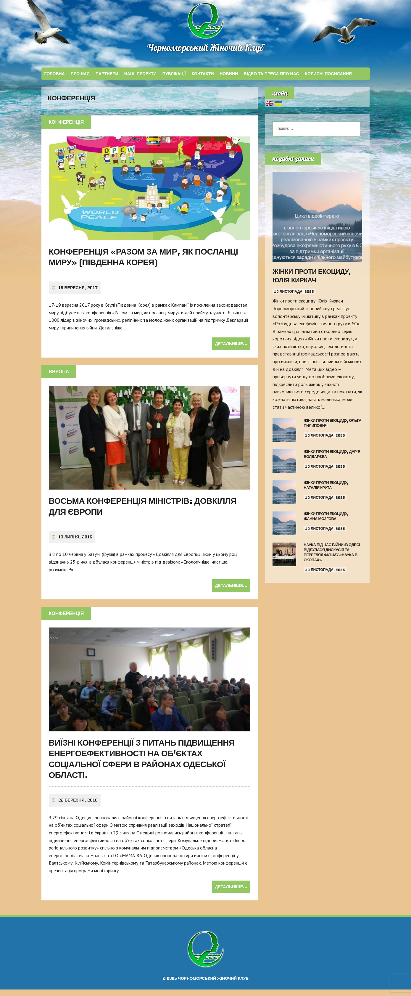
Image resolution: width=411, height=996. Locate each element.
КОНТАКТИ (203, 75)
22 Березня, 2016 (78, 807)
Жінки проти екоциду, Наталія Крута (326, 487)
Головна (54, 75)
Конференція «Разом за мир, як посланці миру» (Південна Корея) (143, 263)
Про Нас (80, 75)
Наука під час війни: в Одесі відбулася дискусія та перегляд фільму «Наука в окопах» (332, 554)
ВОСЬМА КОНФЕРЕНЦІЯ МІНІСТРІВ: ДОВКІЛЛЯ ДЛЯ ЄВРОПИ (143, 512)
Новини (229, 75)
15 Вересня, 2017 (78, 294)
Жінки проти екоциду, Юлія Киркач (312, 278)
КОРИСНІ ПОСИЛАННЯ (328, 75)
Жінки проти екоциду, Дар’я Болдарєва (332, 455)
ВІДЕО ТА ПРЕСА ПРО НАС (271, 75)
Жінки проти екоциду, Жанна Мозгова (326, 518)
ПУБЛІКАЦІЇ (174, 75)
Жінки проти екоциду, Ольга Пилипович (332, 424)
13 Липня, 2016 (75, 543)
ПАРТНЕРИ (107, 75)
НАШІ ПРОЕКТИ (140, 75)
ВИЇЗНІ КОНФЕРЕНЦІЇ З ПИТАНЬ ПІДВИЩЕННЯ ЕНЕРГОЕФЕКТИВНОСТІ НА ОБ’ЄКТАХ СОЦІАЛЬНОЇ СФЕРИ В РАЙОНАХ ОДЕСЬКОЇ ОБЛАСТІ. (142, 765)
